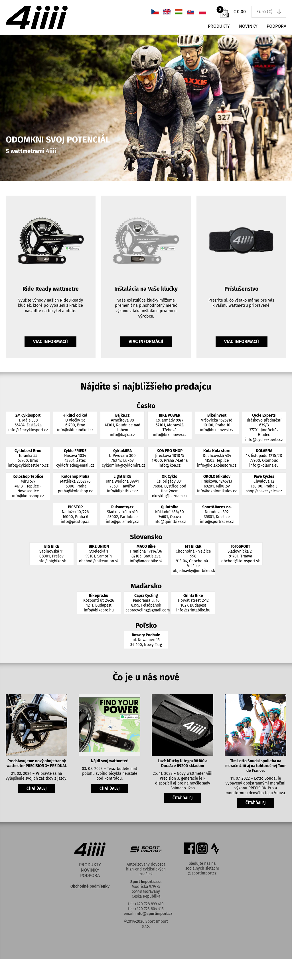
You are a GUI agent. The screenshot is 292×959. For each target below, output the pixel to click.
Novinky (248, 26)
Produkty (219, 26)
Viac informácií (50, 341)
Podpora (276, 26)
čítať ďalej (36, 788)
